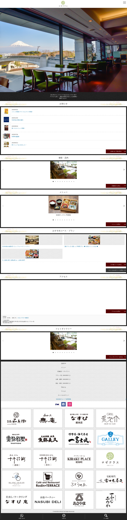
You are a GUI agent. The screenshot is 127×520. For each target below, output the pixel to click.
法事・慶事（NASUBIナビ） (63, 379)
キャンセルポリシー (63, 395)
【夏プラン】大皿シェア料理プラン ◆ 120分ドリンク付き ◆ (81, 246)
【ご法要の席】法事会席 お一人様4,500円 (13, 260)
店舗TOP (63, 363)
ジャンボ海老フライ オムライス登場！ (22, 111)
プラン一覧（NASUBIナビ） (63, 375)
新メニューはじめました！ (19, 145)
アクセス (63, 391)
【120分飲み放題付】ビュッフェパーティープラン (16, 246)
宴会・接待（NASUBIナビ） (63, 383)
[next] (124, 169)
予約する (63, 387)
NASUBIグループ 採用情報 (63, 399)
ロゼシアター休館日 (23, 318)
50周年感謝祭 (15, 136)
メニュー (63, 367)
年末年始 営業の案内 (17, 120)
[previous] (3, 169)
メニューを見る (116, 224)
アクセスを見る (116, 311)
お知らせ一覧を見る (116, 151)
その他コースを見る (116, 264)
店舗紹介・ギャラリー (63, 371)
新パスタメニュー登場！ (18, 128)
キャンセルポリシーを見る (116, 270)
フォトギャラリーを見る (116, 357)
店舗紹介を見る (116, 186)
